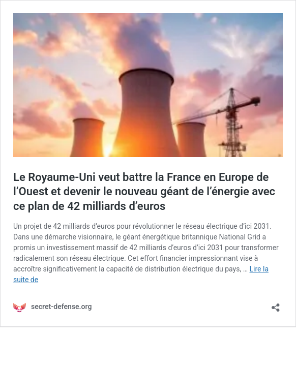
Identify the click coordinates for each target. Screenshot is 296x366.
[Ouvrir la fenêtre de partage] (276, 304)
